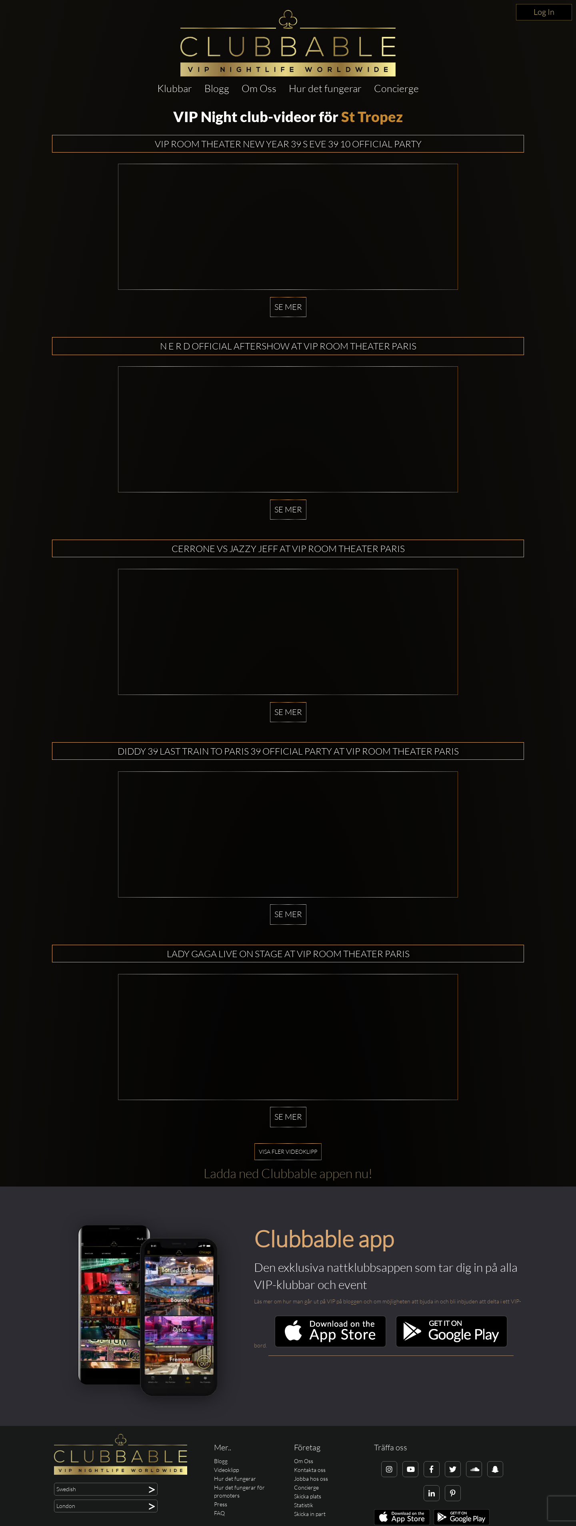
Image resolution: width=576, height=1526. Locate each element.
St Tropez (372, 116)
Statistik (303, 1505)
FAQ (219, 1513)
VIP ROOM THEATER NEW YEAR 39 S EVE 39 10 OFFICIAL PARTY (288, 143)
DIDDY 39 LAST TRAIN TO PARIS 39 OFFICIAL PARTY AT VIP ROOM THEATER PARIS (288, 751)
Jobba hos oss (311, 1478)
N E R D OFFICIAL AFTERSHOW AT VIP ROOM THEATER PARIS (288, 345)
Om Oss (259, 88)
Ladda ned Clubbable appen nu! (288, 1173)
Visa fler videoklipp (288, 1151)
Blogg (216, 88)
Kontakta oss (310, 1469)
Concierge (396, 88)
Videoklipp (226, 1469)
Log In (544, 12)
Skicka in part (310, 1513)
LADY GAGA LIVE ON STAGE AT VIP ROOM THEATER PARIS (288, 953)
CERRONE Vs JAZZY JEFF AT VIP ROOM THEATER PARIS (288, 548)
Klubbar (174, 88)
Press (220, 1504)
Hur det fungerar (325, 88)
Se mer (288, 307)
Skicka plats (307, 1496)
